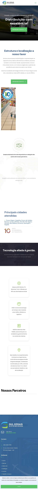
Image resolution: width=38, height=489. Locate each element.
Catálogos (4, 468)
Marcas (3, 463)
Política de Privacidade (14, 480)
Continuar (19, 486)
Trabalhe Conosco (6, 474)
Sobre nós (4, 466)
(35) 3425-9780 (7, 445)
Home (3, 460)
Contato (3, 471)
